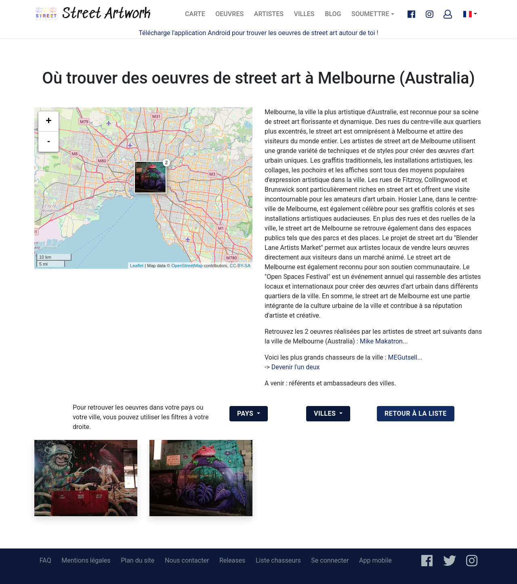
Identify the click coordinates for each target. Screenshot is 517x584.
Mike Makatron (381, 341)
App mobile (375, 560)
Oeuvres (231, 16)
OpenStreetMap (187, 265)
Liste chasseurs (278, 560)
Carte (197, 16)
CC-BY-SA (239, 265)
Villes (307, 16)
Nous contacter (187, 560)
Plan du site (137, 560)
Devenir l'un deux (295, 367)
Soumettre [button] (370, 14)
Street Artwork (92, 14)
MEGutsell (403, 357)
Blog (335, 16)
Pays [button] (246, 413)
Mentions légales (85, 560)
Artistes (270, 16)
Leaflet (136, 265)
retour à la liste (416, 413)
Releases (232, 560)
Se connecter (330, 560)
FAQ (45, 560)
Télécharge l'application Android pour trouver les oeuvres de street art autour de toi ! (258, 33)
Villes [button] (326, 413)
